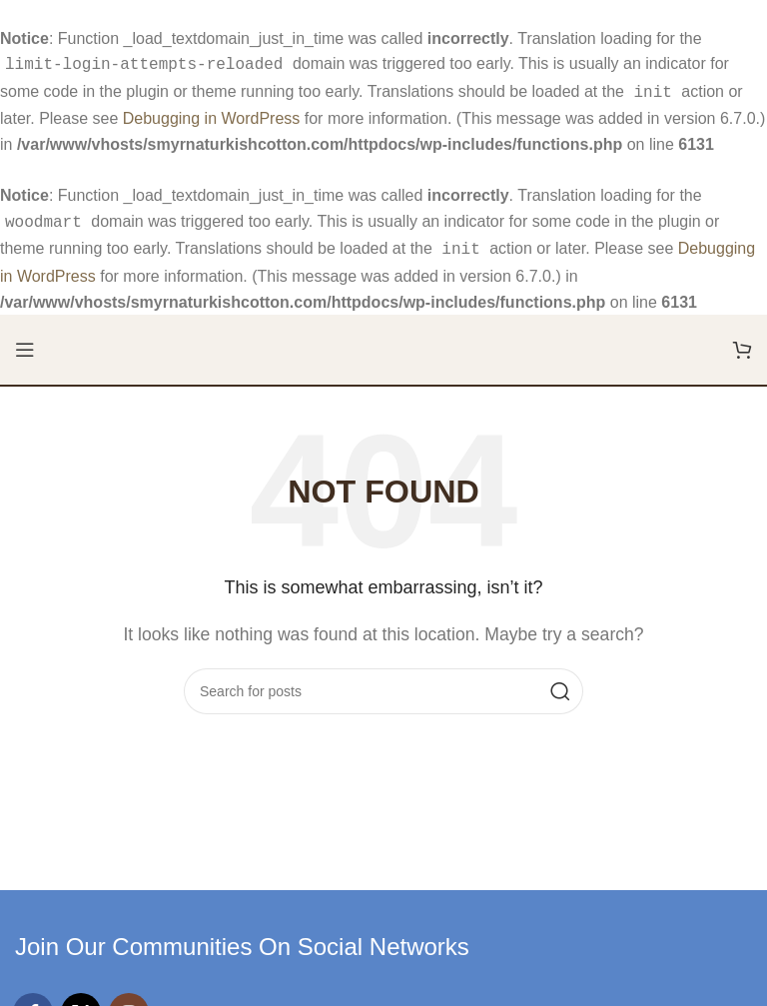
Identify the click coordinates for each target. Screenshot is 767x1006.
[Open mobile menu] (25, 342)
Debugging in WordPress (212, 114)
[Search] (383, 683)
